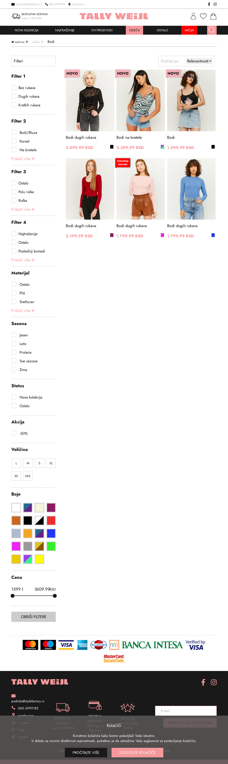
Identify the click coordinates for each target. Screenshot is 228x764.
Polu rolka (26, 191)
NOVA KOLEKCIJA (26, 30)
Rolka (22, 200)
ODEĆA (134, 30)
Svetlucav (26, 301)
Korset (23, 141)
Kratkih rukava (29, 105)
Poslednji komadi (31, 251)
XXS (27, 476)
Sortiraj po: (170, 61)
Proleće (25, 352)
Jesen (23, 335)
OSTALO (162, 30)
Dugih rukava (28, 96)
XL (51, 463)
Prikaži (20, 159)
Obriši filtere (33, 617)
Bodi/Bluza (27, 132)
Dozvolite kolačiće (137, 752)
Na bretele (27, 150)
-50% (23, 433)
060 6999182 (55, 4)
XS (16, 476)
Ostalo (23, 183)
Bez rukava (26, 87)
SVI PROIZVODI (101, 30)
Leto (22, 343)
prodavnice (76, 4)
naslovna (19, 42)
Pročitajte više (86, 752)
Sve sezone (28, 361)
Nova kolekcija (30, 397)
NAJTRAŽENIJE (65, 30)
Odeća (36, 42)
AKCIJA (189, 30)
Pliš (21, 293)
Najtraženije (28, 233)
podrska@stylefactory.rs (26, 4)
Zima (22, 369)
